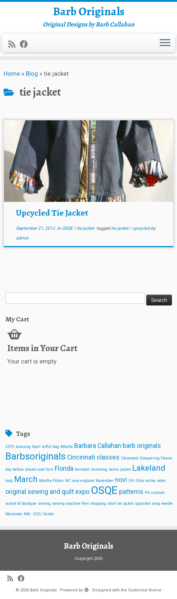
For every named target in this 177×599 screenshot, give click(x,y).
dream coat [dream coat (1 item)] (35, 469)
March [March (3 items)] (26, 479)
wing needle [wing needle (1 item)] (162, 503)
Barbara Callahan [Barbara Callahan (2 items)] (97, 445)
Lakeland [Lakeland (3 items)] (148, 468)
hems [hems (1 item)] (114, 469)
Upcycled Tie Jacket (52, 213)
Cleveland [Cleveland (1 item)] (129, 458)
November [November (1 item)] (105, 480)
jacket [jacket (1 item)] (125, 469)
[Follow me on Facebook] (26, 44)
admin (22, 238)
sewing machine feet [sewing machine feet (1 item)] (70, 503)
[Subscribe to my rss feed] (14, 44)
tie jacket (86, 228)
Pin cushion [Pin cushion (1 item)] (155, 492)
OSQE (68, 228)
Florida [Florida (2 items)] (64, 468)
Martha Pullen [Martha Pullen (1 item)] (51, 480)
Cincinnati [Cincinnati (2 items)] (81, 457)
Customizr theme (144, 590)
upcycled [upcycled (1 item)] (142, 503)
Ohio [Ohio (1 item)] (140, 480)
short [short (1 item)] (112, 503)
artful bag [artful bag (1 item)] (50, 446)
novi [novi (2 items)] (121, 479)
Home (12, 73)
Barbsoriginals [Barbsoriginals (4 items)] (35, 456)
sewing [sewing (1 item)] (44, 503)
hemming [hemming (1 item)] (99, 469)
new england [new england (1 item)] (83, 480)
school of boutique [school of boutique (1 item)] (21, 503)
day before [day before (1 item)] (14, 469)
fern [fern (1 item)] (49, 469)
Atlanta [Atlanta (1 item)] (66, 446)
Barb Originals (89, 11)
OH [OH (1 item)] (131, 480)
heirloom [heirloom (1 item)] (82, 469)
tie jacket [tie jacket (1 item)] (126, 503)
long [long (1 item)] (9, 480)
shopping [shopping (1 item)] (98, 503)
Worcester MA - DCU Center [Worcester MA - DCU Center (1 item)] (29, 514)
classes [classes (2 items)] (108, 457)
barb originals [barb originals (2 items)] (142, 445)
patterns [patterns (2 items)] (131, 491)
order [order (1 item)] (161, 480)
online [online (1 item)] (150, 480)
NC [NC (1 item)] (68, 480)
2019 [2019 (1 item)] (9, 446)
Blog (32, 73)
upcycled (141, 228)
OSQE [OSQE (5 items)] (104, 490)
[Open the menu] (165, 43)
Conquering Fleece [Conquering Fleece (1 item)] (156, 458)
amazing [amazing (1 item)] (23, 446)
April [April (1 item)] (36, 446)
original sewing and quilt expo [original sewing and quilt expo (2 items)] (47, 491)
